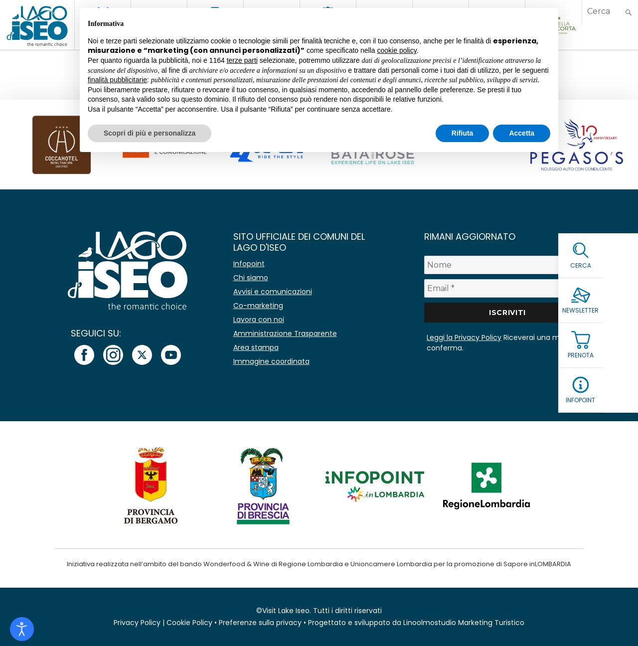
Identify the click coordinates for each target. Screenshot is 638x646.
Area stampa (256, 347)
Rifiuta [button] (463, 133)
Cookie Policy (189, 623)
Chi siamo (250, 278)
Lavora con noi (258, 319)
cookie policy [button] (397, 50)
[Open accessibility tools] (22, 629)
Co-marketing (258, 306)
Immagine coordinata (271, 361)
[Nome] (507, 265)
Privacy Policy (137, 623)
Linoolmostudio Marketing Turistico (463, 623)
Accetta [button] (521, 133)
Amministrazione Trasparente (285, 333)
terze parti (242, 60)
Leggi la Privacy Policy (464, 337)
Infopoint (249, 264)
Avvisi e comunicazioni (272, 292)
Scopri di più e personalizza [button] (149, 133)
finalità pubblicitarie (117, 80)
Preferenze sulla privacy (260, 623)
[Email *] (507, 288)
